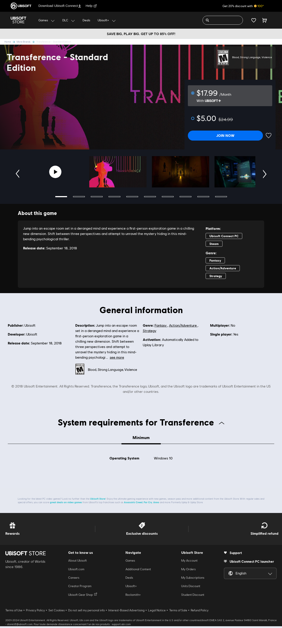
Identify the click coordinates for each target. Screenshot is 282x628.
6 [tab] (150, 196)
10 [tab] (221, 196)
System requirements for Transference (141, 422)
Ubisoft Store (97, 500)
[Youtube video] (55, 172)
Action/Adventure (183, 325)
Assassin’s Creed (133, 504)
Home (10, 41)
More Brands (26, 41)
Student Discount (192, 596)
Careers (73, 579)
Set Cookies (56, 612)
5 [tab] (132, 196)
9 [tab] (203, 196)
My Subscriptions (192, 579)
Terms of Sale (178, 612)
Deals (129, 579)
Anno (156, 504)
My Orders (188, 571)
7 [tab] (168, 196)
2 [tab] (79, 196)
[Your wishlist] (253, 20)
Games (130, 562)
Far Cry (148, 504)
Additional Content (138, 571)
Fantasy (161, 325)
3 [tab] (97, 196)
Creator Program (79, 588)
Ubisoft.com (76, 571)
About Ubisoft (77, 562)
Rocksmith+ (133, 596)
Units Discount (190, 588)
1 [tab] (61, 196)
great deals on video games (66, 504)
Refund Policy (200, 612)
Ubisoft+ (131, 588)
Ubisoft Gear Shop (82, 596)
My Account (189, 562)
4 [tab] (114, 196)
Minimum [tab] (141, 437)
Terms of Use (13, 612)
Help (91, 6)
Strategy (149, 331)
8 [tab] (185, 196)
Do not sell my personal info (86, 612)
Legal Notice (157, 612)
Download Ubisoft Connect (59, 6)
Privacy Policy (35, 612)
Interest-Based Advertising (126, 612)
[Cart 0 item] (264, 20)
